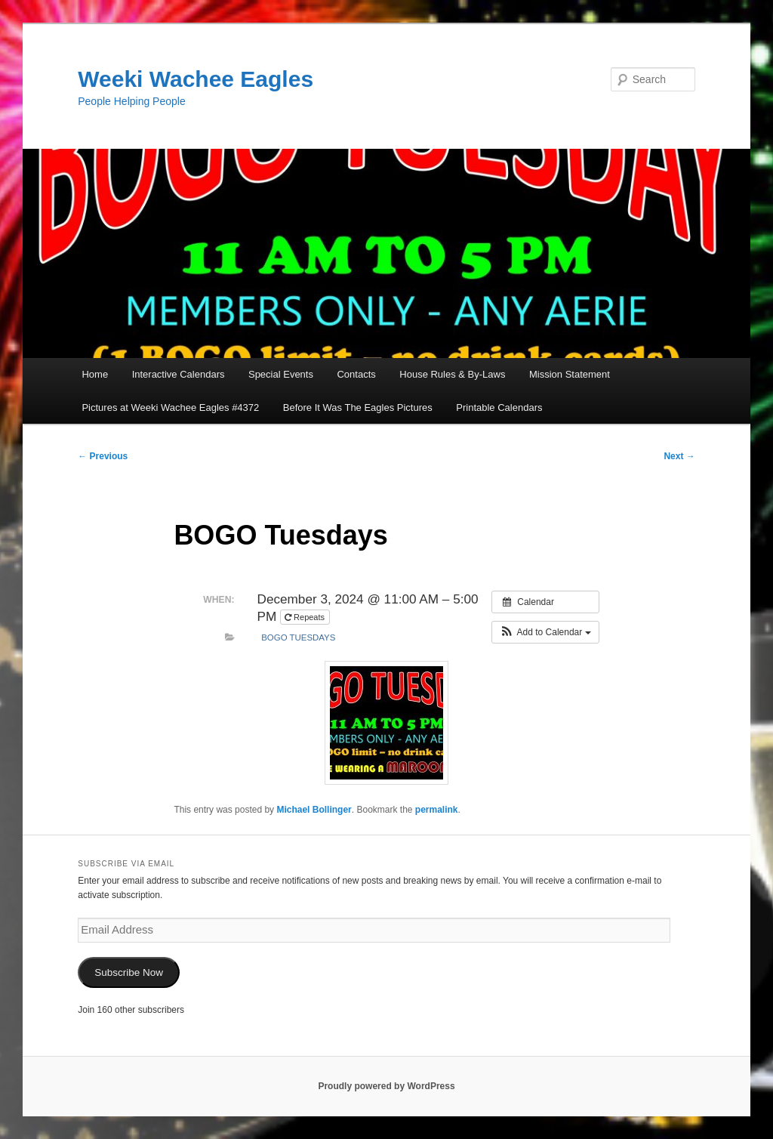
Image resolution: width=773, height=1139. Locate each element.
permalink (436, 809)
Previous (103, 456)
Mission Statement (569, 374)
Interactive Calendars (178, 374)
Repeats (306, 617)
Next (679, 456)
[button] (545, 632)
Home (95, 374)
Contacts (356, 374)
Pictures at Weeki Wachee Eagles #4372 (170, 407)
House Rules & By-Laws (452, 374)
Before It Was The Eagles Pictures (358, 407)
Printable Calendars (499, 407)
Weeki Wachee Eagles (195, 78)
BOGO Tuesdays (298, 637)
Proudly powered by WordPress (386, 1086)
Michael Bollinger (313, 809)
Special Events (280, 374)
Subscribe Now (128, 972)
